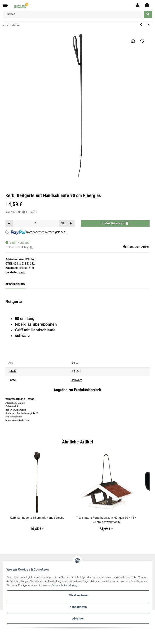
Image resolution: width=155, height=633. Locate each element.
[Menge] (36, 223)
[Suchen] (73, 14)
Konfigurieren (78, 607)
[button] (137, 5)
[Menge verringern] (9, 223)
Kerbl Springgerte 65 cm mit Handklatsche (37, 517)
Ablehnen (78, 618)
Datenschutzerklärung (64, 585)
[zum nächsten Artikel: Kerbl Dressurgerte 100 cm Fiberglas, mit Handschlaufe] (148, 24)
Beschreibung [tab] (15, 284)
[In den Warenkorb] (115, 223)
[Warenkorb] (147, 5)
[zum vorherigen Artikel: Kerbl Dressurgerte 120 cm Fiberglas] (141, 24)
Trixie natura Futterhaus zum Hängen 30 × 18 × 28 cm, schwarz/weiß (106, 520)
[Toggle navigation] (5, 5)
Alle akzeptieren (78, 595)
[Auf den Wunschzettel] (142, 41)
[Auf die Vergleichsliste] (133, 41)
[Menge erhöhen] (71, 223)
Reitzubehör (26, 268)
